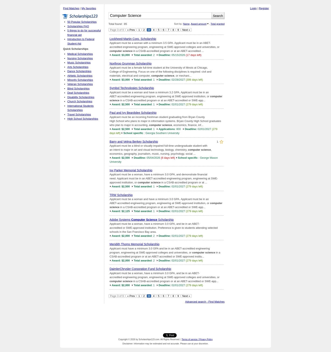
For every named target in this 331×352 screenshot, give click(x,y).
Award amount (198, 24)
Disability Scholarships (80, 97)
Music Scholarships (79, 62)
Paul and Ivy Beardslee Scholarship (133, 112)
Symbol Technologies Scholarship (132, 88)
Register (264, 8)
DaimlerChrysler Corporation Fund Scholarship (140, 269)
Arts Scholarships (77, 67)
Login (253, 8)
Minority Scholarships (80, 79)
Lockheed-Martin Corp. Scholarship (133, 39)
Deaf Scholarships (78, 92)
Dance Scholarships (79, 71)
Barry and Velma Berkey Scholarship (134, 141)
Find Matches (71, 8)
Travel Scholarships (79, 114)
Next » (186, 29)
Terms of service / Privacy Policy (197, 339)
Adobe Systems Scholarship (142, 219)
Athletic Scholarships (79, 75)
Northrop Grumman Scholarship (131, 63)
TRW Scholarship (121, 195)
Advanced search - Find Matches (205, 301)
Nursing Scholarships (80, 58)
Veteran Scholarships (80, 84)
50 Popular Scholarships (82, 21)
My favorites (88, 8)
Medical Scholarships (80, 54)
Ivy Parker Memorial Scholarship (131, 170)
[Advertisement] (249, 75)
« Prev (131, 29)
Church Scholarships (79, 101)
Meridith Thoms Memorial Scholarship (134, 244)
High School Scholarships (82, 118)
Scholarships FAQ (78, 26)
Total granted (217, 24)
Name (186, 24)
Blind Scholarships (78, 88)
